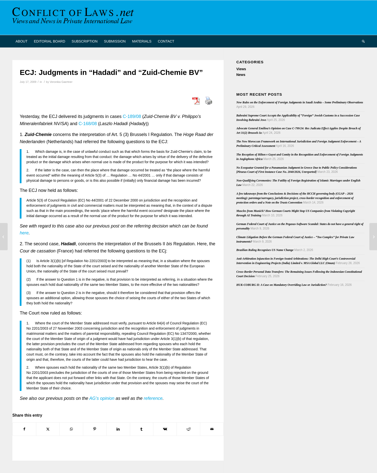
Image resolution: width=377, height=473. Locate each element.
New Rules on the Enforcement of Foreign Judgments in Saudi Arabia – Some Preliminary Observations (299, 102)
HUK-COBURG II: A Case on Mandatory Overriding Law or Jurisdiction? (281, 285)
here (24, 232)
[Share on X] (48, 429)
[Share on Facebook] (24, 429)
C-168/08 (88, 123)
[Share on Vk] (165, 429)
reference (153, 398)
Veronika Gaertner (61, 81)
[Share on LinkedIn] (118, 429)
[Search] (362, 41)
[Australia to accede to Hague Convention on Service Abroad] (373, 236)
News (240, 75)
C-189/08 (132, 116)
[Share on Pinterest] (94, 429)
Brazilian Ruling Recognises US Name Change (265, 250)
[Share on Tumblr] (141, 429)
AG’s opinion (101, 398)
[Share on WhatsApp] (71, 429)
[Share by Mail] (211, 429)
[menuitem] (21, 41)
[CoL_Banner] (74, 17)
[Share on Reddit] (188, 429)
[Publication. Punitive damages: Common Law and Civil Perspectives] (4, 236)
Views (241, 69)
